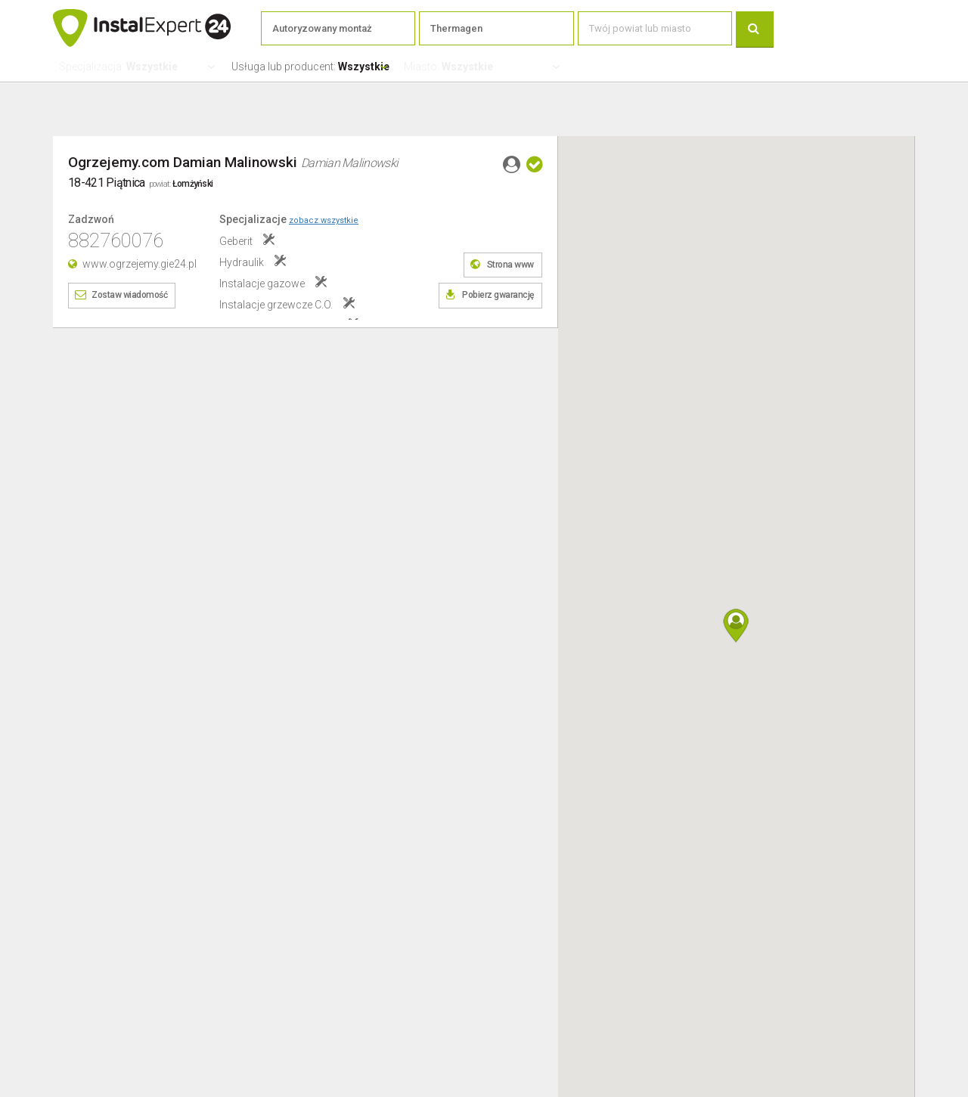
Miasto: (448, 66)
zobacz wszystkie (323, 220)
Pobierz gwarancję (498, 295)
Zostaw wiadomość (129, 295)
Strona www (510, 264)
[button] (736, 626)
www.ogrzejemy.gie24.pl (139, 264)
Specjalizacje (288, 219)
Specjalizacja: (118, 66)
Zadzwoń (91, 219)
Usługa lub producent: (310, 66)
